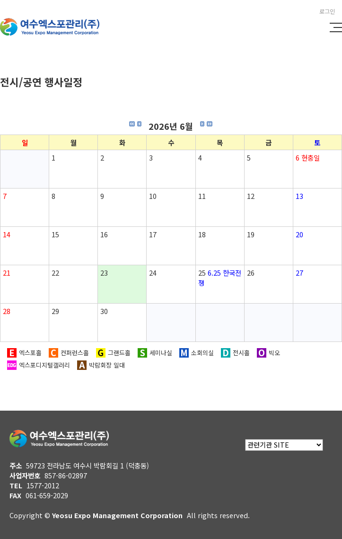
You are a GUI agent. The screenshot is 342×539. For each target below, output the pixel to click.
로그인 (327, 11)
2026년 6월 (171, 126)
